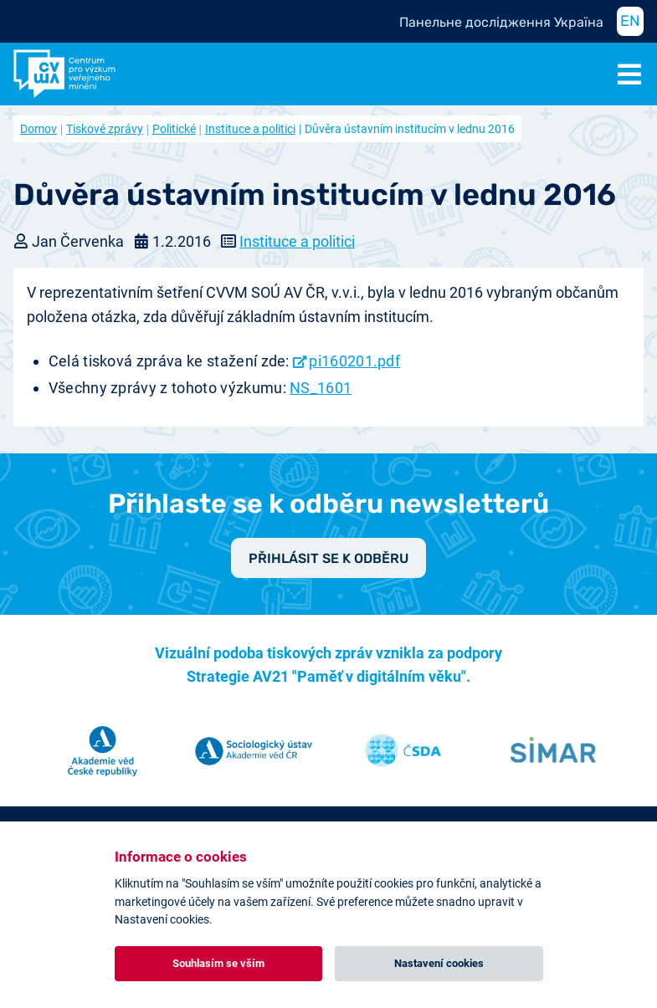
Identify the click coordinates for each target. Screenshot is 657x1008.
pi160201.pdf (354, 361)
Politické (174, 129)
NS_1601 (321, 388)
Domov (38, 129)
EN (630, 21)
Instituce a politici (250, 129)
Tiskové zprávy (104, 129)
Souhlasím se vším (218, 963)
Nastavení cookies (439, 963)
